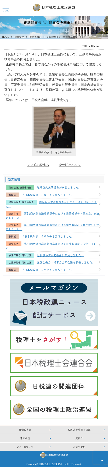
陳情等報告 (25, 187)
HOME (5, 37)
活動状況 (19, 37)
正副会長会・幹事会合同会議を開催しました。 (66, 262)
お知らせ (13, 213)
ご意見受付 (79, 447)
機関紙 (12, 195)
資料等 (79, 438)
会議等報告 (35, 37)
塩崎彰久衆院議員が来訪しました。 (59, 187)
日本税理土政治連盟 (49, 464)
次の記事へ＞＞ (70, 165)
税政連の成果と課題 (79, 429)
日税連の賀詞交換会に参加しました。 (60, 255)
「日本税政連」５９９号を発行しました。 (48, 270)
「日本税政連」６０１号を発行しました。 (48, 195)
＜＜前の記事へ (38, 165)
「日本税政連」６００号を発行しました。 (48, 236)
